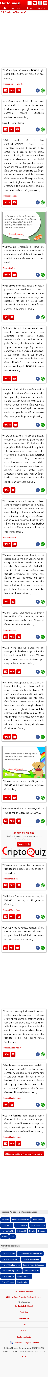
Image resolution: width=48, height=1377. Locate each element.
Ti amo (4, 1237)
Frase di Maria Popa (11, 910)
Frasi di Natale (8, 1276)
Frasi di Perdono (24, 1276)
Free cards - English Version (24, 1343)
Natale (32, 1231)
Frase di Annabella (10, 879)
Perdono (41, 1231)
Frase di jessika (9, 537)
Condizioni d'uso (31, 1351)
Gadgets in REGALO (24, 1306)
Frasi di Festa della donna (33, 1265)
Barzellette (24, 1318)
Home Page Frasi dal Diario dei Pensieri (24, 1297)
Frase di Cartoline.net (12, 1048)
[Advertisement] (24, 39)
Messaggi (15, 8)
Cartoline (24, 1312)
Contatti (42, 1351)
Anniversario (38, 1219)
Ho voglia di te (8, 1231)
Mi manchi (21, 1231)
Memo (29, 8)
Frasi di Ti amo (8, 1282)
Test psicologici (24, 1337)
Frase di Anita (9, 268)
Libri (24, 1324)
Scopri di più (24, 844)
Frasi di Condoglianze (11, 1265)
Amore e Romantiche (20, 1219)
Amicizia (5, 1219)
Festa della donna (38, 1225)
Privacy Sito (7, 1351)
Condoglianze (21, 1225)
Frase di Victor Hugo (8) (13, 84)
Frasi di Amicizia (8, 1253)
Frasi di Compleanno (30, 1259)
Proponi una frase (24, 1291)
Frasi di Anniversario (10, 1259)
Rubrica (41, 8)
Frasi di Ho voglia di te (11, 1270)
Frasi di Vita (22, 1282)
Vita (12, 1237)
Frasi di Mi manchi (31, 1270)
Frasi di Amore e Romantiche (30, 1253)
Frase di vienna (9, 630)
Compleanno (7, 1225)
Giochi (24, 1330)
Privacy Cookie (18, 1351)
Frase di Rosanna (10, 196)
